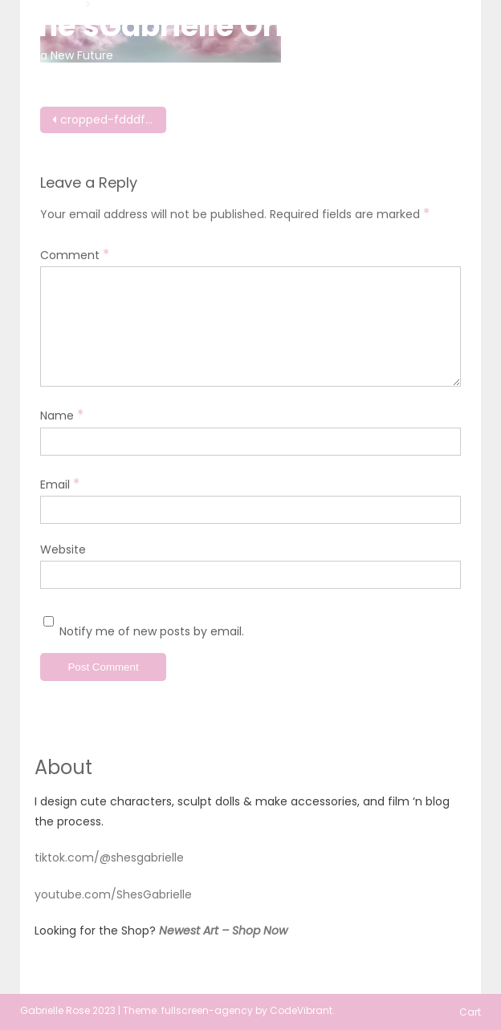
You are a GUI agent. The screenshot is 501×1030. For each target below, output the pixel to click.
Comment (74, 254)
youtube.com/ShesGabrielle (113, 894)
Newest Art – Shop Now (223, 931)
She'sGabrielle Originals (198, 26)
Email (59, 483)
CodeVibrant (301, 1010)
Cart (470, 1012)
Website (63, 549)
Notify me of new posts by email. (151, 631)
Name (62, 414)
